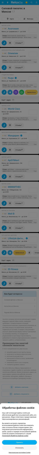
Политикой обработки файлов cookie (15, 436)
